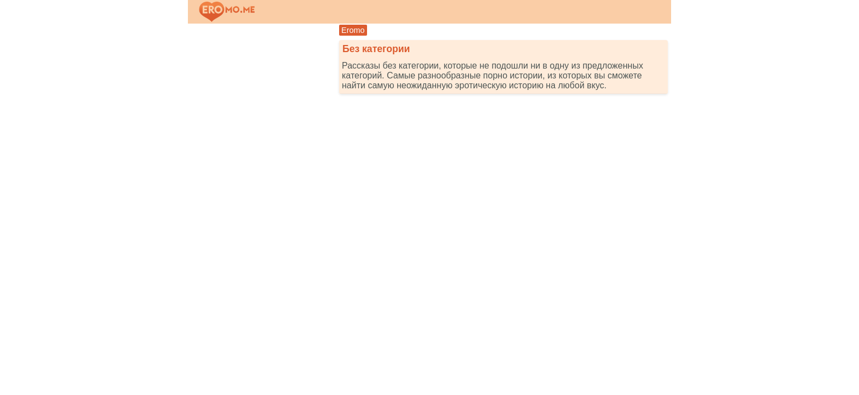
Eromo (353, 30)
